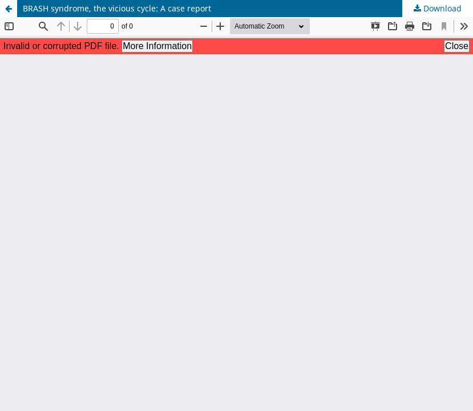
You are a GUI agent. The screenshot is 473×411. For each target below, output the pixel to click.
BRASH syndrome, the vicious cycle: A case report (117, 8)
